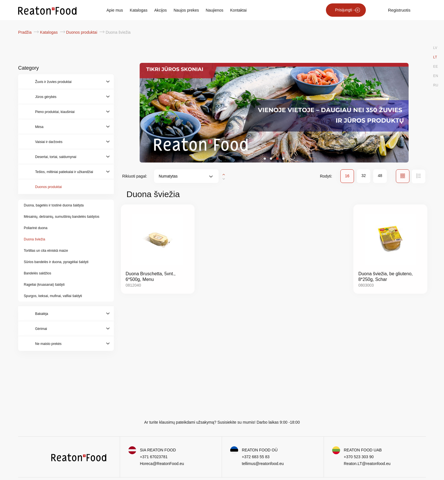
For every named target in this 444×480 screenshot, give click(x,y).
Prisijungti (343, 10)
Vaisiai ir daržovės (48, 142)
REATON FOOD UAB (363, 450)
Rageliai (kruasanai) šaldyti (44, 285)
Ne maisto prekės (48, 344)
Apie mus (114, 10)
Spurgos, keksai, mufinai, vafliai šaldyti (53, 296)
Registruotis (399, 10)
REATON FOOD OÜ (260, 450)
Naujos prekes (186, 10)
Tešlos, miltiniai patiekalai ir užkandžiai (64, 172)
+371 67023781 (154, 457)
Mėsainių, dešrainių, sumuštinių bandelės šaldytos (61, 217)
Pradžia (25, 32)
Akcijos (160, 10)
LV (435, 48)
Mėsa (39, 127)
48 (380, 175)
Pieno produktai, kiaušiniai (54, 112)
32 (363, 175)
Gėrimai (41, 329)
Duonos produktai (82, 32)
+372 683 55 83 (256, 457)
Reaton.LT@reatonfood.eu (367, 463)
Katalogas (138, 10)
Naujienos (214, 10)
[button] (265, 158)
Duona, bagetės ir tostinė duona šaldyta (54, 205)
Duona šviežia (34, 239)
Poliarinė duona (35, 228)
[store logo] (47, 10)
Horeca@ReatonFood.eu (162, 463)
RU (435, 85)
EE (435, 67)
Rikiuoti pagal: (134, 176)
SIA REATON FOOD (158, 450)
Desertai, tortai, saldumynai (55, 157)
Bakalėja (41, 314)
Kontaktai (238, 10)
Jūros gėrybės (45, 97)
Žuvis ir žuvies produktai (53, 82)
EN (435, 76)
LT (435, 57)
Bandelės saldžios (37, 273)
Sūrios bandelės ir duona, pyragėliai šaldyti (56, 262)
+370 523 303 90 (359, 457)
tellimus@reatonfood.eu (263, 463)
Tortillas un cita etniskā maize (46, 251)
